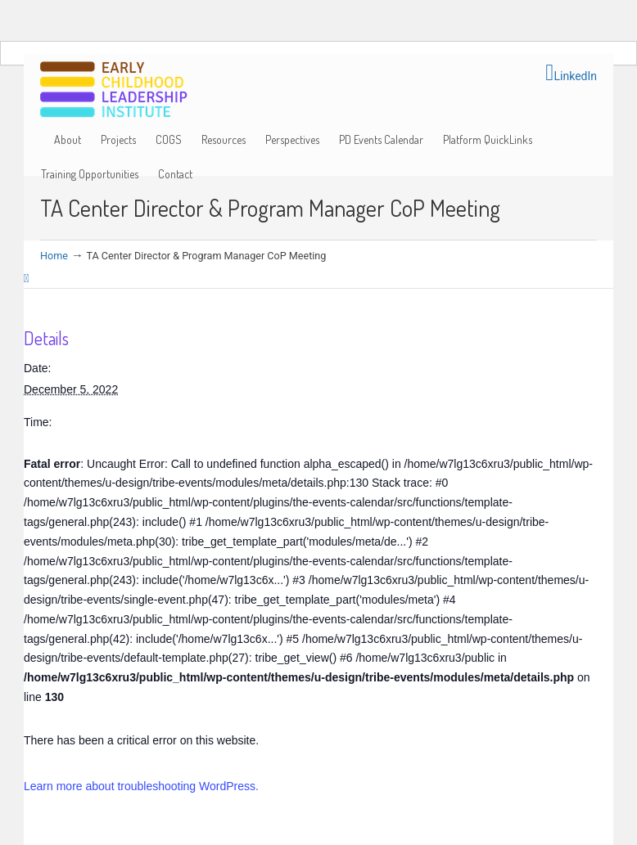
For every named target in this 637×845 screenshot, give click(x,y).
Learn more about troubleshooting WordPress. (141, 786)
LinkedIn (571, 72)
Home (54, 255)
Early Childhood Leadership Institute (113, 90)
